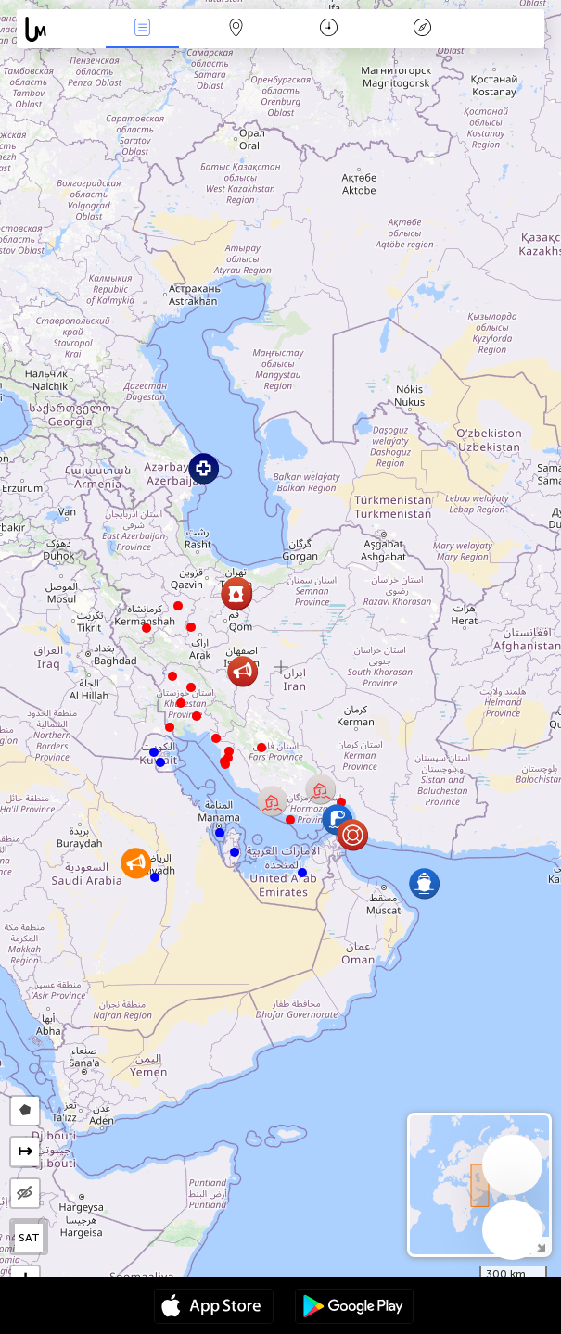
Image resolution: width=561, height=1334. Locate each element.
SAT (29, 1237)
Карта (235, 29)
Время (328, 29)
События (143, 29)
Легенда (422, 29)
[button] (191, 627)
